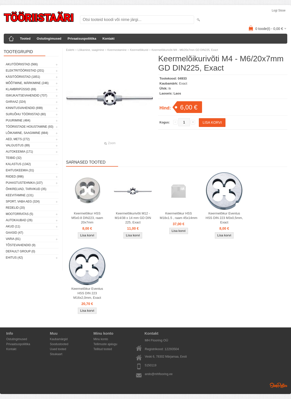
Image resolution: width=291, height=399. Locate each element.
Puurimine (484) (18, 120)
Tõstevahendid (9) (20, 245)
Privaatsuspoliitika (82, 38)
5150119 (150, 365)
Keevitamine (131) (19, 195)
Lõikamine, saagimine (90, 49)
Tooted (25, 38)
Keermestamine (117, 49)
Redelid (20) (15, 207)
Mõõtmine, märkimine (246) (27, 83)
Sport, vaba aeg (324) (23, 201)
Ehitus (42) (14, 257)
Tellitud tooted (102, 349)
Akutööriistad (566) (22, 64)
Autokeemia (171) (19, 151)
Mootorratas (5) (19, 214)
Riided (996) (15, 176)
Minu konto (100, 339)
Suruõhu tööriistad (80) (26, 114)
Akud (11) (13, 226)
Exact (183, 83)
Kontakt (108, 38)
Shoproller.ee (278, 385)
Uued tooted (58, 349)
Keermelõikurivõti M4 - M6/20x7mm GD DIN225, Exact (184, 49)
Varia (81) (13, 239)
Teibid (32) (13, 158)
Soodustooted (59, 344)
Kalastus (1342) (18, 164)
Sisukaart (56, 354)
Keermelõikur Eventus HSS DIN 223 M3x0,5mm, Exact (224, 217)
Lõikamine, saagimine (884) (27, 133)
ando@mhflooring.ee (159, 374)
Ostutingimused (49, 38)
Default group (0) (20, 251)
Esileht (70, 49)
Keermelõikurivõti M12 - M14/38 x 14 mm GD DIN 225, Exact (133, 217)
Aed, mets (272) (18, 139)
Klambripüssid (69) (21, 89)
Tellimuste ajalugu (105, 344)
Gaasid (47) (14, 232)
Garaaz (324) (16, 101)
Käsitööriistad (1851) (23, 77)
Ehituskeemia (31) (20, 170)
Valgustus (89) (18, 145)
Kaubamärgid (59, 339)
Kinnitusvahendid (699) (24, 108)
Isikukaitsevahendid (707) (26, 95)
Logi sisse (279, 10)
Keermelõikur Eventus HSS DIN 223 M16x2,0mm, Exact (87, 293)
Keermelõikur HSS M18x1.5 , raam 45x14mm (178, 215)
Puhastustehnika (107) (24, 183)
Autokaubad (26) (19, 220)
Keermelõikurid (139, 49)
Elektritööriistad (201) (25, 70)
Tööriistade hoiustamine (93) (29, 126)
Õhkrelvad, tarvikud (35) (26, 189)
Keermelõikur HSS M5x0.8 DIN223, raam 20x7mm (87, 217)
